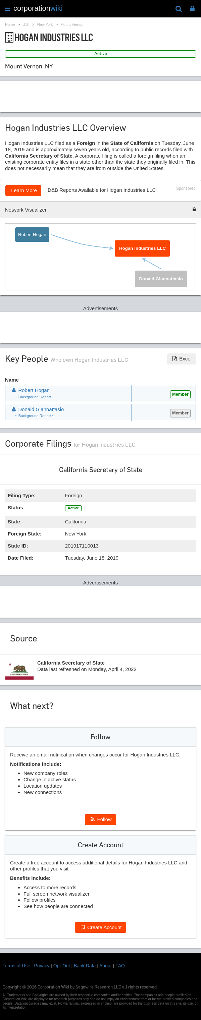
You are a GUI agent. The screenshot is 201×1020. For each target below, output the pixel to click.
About (105, 965)
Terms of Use (16, 965)
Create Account (100, 927)
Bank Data (85, 965)
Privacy (41, 965)
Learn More (23, 190)
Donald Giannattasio (161, 278)
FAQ (120, 965)
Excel (181, 358)
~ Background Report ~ (34, 397)
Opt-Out (61, 965)
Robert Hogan (32, 234)
